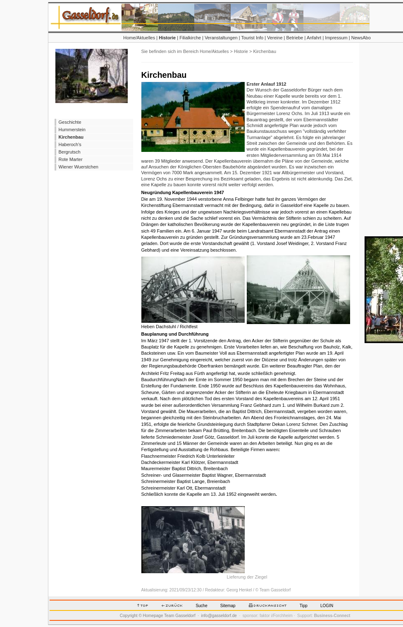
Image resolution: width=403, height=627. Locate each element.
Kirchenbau (71, 137)
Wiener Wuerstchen (78, 166)
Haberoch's (70, 144)
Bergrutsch (70, 151)
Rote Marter (71, 159)
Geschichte (70, 122)
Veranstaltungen (221, 37)
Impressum (336, 37)
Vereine (274, 37)
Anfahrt (314, 37)
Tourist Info (252, 37)
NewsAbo (361, 37)
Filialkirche (190, 37)
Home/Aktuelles (139, 37)
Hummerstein (72, 129)
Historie (167, 37)
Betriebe (294, 37)
